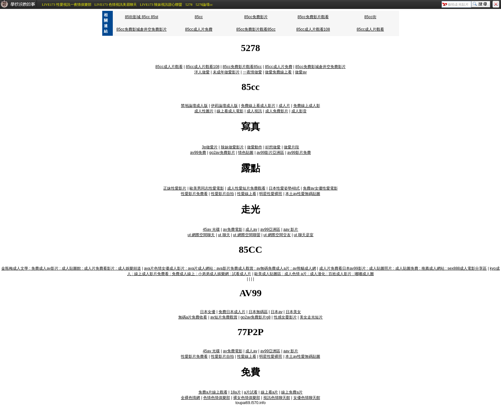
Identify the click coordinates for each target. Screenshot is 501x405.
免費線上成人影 (306, 105)
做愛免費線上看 (278, 72)
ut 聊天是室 (303, 235)
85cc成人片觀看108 (313, 29)
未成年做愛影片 (226, 72)
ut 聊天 (224, 235)
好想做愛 (273, 147)
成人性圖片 (203, 111)
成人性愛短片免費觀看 (246, 188)
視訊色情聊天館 (276, 397)
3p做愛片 (210, 147)
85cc (199, 17)
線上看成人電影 (230, 111)
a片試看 (251, 392)
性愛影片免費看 (194, 193)
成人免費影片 (276, 111)
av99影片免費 (299, 152)
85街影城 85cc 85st (141, 17)
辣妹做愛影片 (232, 147)
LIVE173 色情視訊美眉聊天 (116, 4)
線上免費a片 (292, 392)
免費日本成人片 (232, 312)
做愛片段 (291, 147)
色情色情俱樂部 (216, 397)
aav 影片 (290, 229)
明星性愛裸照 (270, 193)
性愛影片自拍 (222, 193)
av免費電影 (233, 229)
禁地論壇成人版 (194, 105)
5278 (188, 4)
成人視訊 (254, 111)
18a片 (236, 392)
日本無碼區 (258, 312)
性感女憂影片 (285, 317)
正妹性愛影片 (174, 188)
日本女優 (207, 312)
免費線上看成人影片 (258, 105)
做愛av (301, 72)
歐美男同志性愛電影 (206, 188)
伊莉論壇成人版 (224, 105)
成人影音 (299, 111)
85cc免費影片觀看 (312, 17)
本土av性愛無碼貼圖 (302, 193)
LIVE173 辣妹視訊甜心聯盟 (161, 4)
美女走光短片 (311, 317)
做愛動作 (254, 147)
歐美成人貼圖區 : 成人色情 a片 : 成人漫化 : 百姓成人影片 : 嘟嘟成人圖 (314, 274)
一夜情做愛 (252, 72)
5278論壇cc (204, 4)
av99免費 (198, 152)
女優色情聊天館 (306, 397)
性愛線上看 (246, 193)
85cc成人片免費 (198, 29)
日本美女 (293, 312)
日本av (276, 312)
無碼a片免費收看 (192, 317)
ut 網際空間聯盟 (246, 235)
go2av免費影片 (222, 152)
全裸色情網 (190, 397)
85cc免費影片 (255, 17)
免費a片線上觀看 (212, 392)
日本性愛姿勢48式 (284, 188)
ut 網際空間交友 (276, 235)
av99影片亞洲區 (270, 152)
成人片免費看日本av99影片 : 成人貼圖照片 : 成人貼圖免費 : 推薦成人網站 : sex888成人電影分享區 (403, 268)
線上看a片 (269, 392)
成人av (251, 229)
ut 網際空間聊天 (201, 235)
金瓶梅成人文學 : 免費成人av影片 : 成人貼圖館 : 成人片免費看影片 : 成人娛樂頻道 (71, 268)
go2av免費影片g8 (256, 317)
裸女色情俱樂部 (246, 397)
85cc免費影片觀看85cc (256, 29)
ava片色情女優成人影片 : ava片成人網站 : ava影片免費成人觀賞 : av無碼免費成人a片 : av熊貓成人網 (230, 268)
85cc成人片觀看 (370, 29)
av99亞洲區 (270, 229)
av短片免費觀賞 (223, 317)
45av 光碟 (211, 229)
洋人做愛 (202, 72)
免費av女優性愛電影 (320, 188)
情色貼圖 (245, 152)
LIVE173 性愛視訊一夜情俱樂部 (66, 4)
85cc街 (370, 17)
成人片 (284, 105)
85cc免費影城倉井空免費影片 (141, 29)
